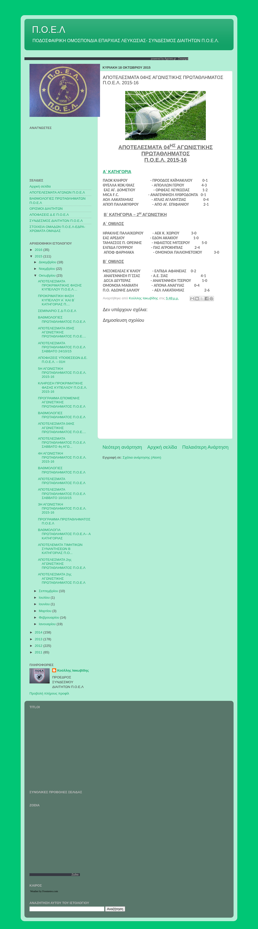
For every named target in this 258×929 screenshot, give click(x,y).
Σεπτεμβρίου (49, 591)
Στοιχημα (183, 58)
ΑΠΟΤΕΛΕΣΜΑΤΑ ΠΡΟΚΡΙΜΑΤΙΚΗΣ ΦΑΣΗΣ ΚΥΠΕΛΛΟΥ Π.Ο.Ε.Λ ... (60, 285)
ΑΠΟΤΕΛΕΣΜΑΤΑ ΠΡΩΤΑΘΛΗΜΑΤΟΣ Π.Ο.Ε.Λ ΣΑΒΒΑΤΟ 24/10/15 (61, 347)
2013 (39, 639)
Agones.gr (170, 58)
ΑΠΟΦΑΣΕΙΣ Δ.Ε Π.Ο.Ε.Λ (49, 215)
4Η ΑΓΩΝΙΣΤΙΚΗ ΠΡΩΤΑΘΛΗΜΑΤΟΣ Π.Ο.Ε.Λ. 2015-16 (62, 457)
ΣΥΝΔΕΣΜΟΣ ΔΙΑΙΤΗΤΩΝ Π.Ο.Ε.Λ (56, 221)
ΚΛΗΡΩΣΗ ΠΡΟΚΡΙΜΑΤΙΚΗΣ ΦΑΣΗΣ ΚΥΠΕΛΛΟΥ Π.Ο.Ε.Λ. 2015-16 (62, 387)
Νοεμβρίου (47, 269)
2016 (39, 250)
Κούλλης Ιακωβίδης (73, 670)
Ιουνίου (45, 604)
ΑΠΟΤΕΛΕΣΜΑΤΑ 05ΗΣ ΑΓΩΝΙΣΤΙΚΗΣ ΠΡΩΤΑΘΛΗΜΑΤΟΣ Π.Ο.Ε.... (62, 332)
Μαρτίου (45, 611)
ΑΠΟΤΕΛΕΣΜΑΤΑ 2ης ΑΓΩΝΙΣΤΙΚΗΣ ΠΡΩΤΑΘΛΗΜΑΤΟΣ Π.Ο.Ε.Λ (61, 564)
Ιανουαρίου (47, 624)
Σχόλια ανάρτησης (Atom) (142, 457)
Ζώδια (75, 874)
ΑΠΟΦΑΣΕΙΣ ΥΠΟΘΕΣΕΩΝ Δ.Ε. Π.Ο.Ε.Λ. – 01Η (62, 360)
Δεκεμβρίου (48, 262)
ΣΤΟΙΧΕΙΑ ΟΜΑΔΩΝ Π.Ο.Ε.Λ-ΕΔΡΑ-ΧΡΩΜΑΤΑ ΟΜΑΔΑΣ (57, 229)
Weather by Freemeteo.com (44, 891)
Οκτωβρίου (47, 275)
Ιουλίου (45, 597)
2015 (39, 256)
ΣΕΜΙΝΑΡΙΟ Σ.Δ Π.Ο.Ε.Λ (57, 311)
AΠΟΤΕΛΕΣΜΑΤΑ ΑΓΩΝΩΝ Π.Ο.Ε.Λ (57, 192)
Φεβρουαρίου (49, 617)
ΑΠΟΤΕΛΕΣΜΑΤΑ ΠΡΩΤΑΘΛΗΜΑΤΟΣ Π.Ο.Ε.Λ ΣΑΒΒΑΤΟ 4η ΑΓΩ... (61, 442)
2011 (39, 652)
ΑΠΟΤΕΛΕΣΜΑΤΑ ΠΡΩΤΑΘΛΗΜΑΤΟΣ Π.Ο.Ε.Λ (61, 481)
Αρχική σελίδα (162, 447)
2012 (39, 646)
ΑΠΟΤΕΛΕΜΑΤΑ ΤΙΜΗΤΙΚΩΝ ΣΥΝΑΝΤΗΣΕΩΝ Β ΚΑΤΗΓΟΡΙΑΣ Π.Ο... (60, 549)
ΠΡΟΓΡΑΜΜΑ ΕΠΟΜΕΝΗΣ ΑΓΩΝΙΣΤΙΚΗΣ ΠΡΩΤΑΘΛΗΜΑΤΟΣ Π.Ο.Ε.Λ (61, 402)
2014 (39, 632)
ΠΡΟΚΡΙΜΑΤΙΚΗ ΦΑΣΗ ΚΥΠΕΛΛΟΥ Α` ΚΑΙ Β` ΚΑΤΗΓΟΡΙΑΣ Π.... (56, 300)
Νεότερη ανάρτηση (122, 447)
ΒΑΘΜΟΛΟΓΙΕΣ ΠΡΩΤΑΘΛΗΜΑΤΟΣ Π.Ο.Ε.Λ (61, 319)
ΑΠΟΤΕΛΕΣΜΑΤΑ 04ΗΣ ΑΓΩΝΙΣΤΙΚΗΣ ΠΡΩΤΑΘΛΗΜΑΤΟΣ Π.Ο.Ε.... (62, 428)
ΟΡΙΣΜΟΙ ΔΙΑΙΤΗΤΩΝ (45, 208)
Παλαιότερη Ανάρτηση (205, 447)
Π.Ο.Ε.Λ (48, 29)
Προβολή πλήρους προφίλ (49, 693)
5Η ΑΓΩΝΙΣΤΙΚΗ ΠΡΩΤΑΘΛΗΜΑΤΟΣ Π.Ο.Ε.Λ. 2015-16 (62, 373)
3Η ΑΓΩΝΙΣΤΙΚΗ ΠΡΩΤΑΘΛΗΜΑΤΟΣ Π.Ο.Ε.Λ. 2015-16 (62, 508)
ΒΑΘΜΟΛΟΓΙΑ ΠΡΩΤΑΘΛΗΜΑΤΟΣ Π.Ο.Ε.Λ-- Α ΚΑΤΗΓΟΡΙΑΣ (64, 534)
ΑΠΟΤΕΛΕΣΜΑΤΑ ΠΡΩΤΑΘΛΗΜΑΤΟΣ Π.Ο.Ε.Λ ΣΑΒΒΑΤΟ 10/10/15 (61, 493)
